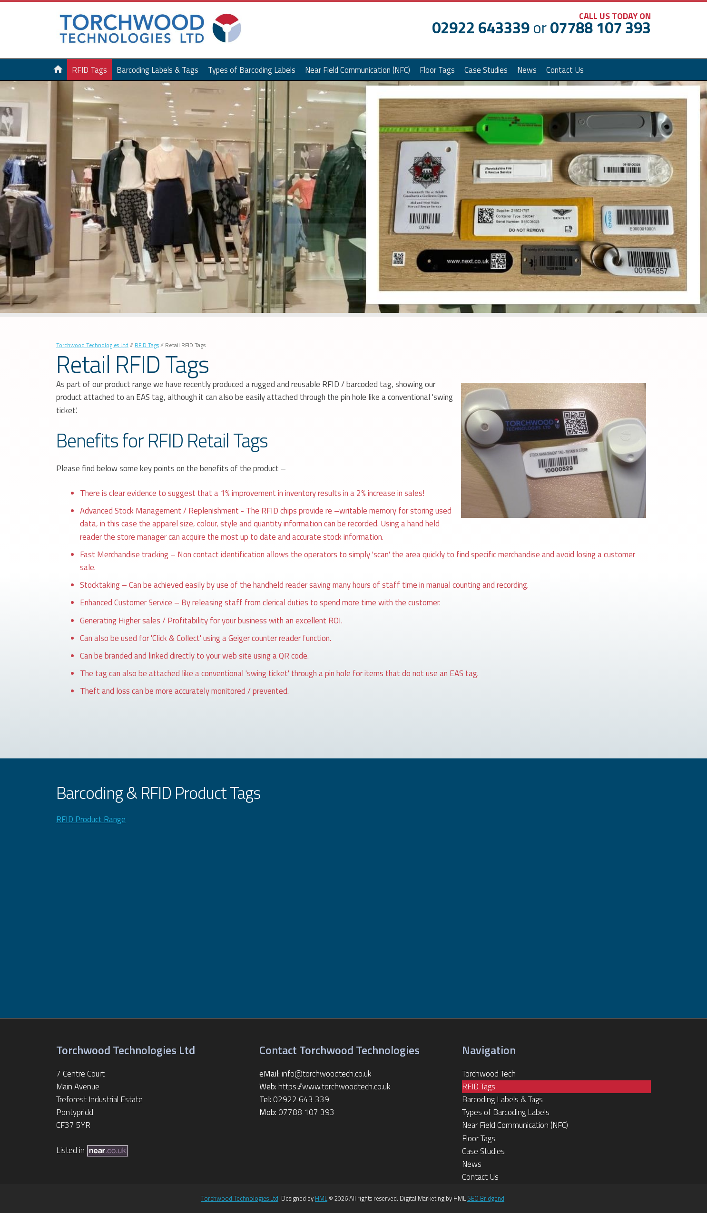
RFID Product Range (91, 819)
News (527, 70)
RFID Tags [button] (89, 70)
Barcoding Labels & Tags (157, 70)
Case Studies (486, 70)
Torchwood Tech (489, 1073)
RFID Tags (147, 344)
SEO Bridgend (485, 1198)
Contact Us (565, 70)
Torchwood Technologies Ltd (92, 344)
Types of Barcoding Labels (251, 70)
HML (321, 1198)
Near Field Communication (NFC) (357, 70)
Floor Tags (437, 70)
